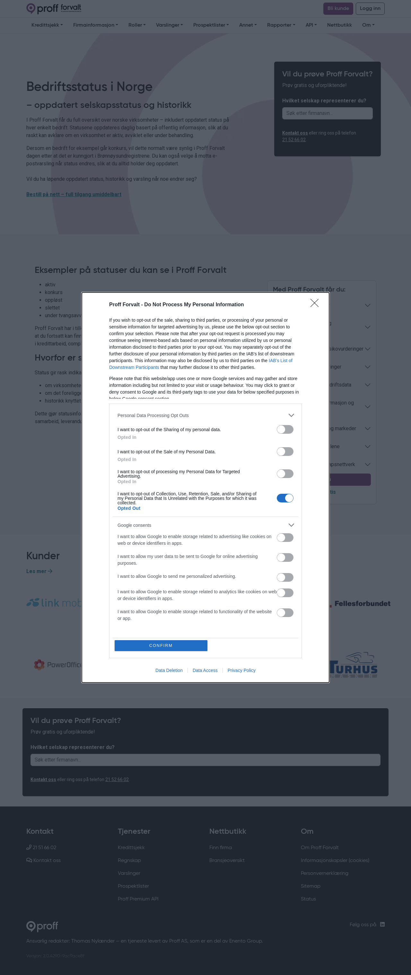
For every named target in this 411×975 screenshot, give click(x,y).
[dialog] (205, 487)
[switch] (285, 429)
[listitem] (205, 415)
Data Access (205, 670)
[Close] (316, 305)
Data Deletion (169, 670)
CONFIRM (161, 645)
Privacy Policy (242, 670)
